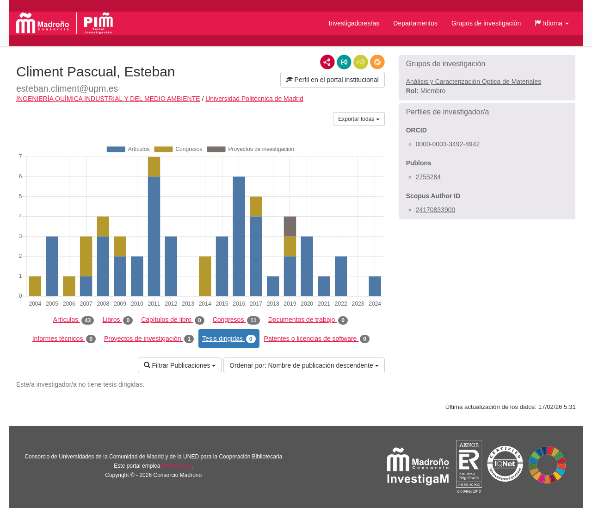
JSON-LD (344, 62)
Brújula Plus (176, 466)
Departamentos (415, 23)
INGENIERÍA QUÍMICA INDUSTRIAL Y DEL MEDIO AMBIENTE (108, 98)
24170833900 (436, 209)
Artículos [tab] (73, 320)
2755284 (428, 177)
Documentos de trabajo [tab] (308, 320)
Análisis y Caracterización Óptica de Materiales (474, 81)
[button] (552, 23)
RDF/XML (327, 62)
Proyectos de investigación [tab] (149, 339)
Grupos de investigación (486, 23)
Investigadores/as (354, 23)
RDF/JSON (377, 62)
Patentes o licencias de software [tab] (317, 339)
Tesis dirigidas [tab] (229, 339)
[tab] (487, 64)
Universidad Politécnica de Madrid (254, 98)
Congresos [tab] (236, 320)
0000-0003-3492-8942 (448, 144)
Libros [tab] (117, 320)
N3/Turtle (360, 62)
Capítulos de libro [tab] (172, 320)
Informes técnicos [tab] (64, 339)
